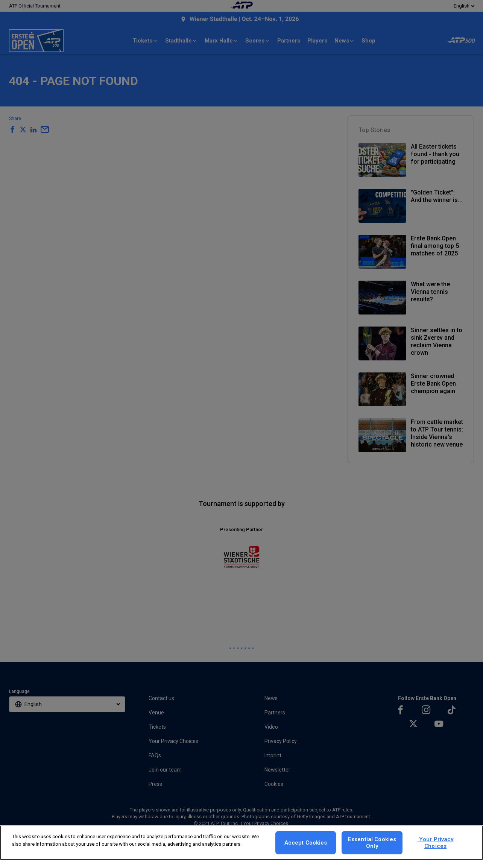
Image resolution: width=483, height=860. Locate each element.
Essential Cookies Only (372, 842)
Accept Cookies (305, 842)
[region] (241, 842)
